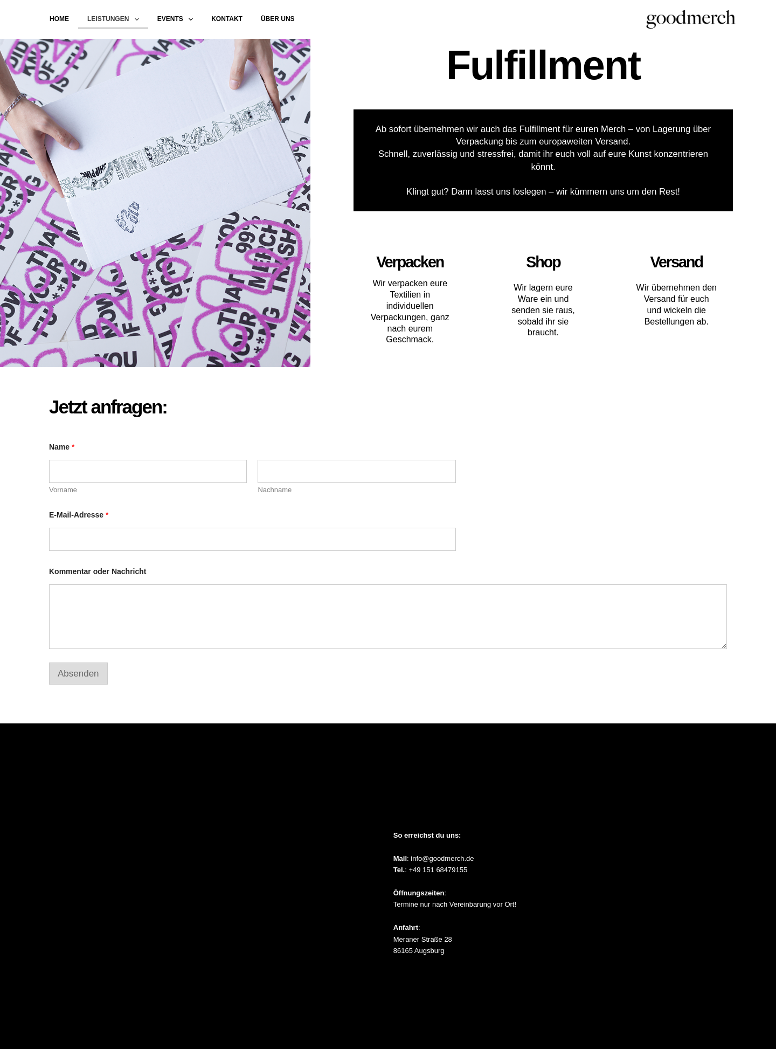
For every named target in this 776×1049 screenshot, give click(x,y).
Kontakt (226, 19)
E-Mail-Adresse (79, 514)
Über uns (278, 19)
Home (59, 19)
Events (177, 19)
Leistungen (115, 19)
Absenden (78, 673)
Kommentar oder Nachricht (97, 571)
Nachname (275, 490)
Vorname (63, 490)
